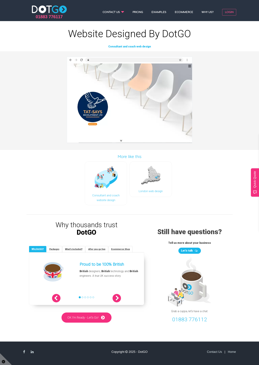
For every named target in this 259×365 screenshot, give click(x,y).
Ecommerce (184, 12)
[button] (56, 298)
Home (232, 352)
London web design (151, 191)
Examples (158, 12)
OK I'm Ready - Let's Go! (82, 317)
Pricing (137, 12)
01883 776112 (189, 319)
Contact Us (214, 352)
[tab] (37, 249)
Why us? (208, 12)
